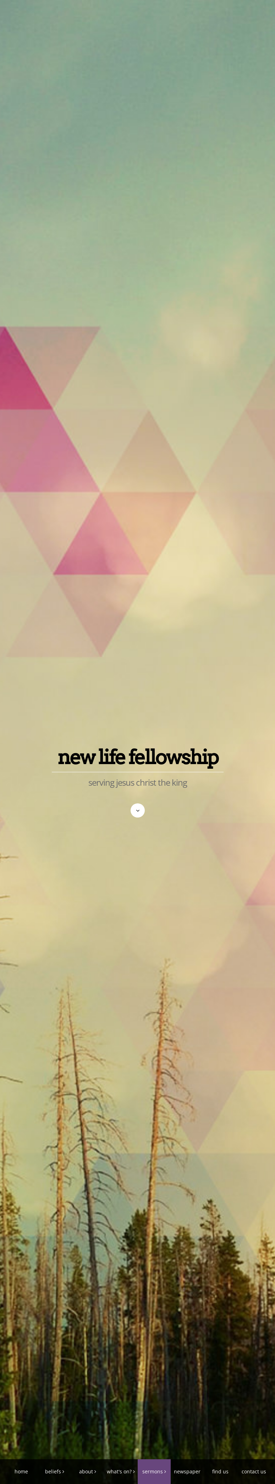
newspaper (187, 1471)
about (86, 1471)
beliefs (53, 1471)
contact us (254, 1471)
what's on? (119, 1471)
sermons (152, 1471)
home (21, 1471)
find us (220, 1471)
